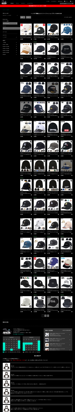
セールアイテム (30, 3)
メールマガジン (53, 1)
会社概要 (15, 334)
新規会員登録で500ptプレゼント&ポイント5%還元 (37, 5)
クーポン (48, 1)
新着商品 (12, 3)
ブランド (17, 3)
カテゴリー (23, 3)
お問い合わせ (60, 1)
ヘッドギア (5, 37)
